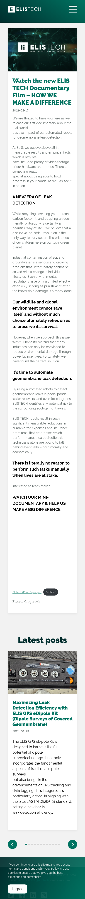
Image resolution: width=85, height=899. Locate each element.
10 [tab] (53, 844)
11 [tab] (56, 844)
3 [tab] (32, 844)
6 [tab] (41, 844)
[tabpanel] (42, 743)
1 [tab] (26, 844)
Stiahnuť (51, 592)
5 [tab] (38, 844)
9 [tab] (50, 844)
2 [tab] (29, 844)
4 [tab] (35, 844)
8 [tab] (47, 844)
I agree (17, 889)
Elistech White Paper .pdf (26, 592)
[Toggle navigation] (73, 9)
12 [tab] (59, 844)
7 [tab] (44, 844)
